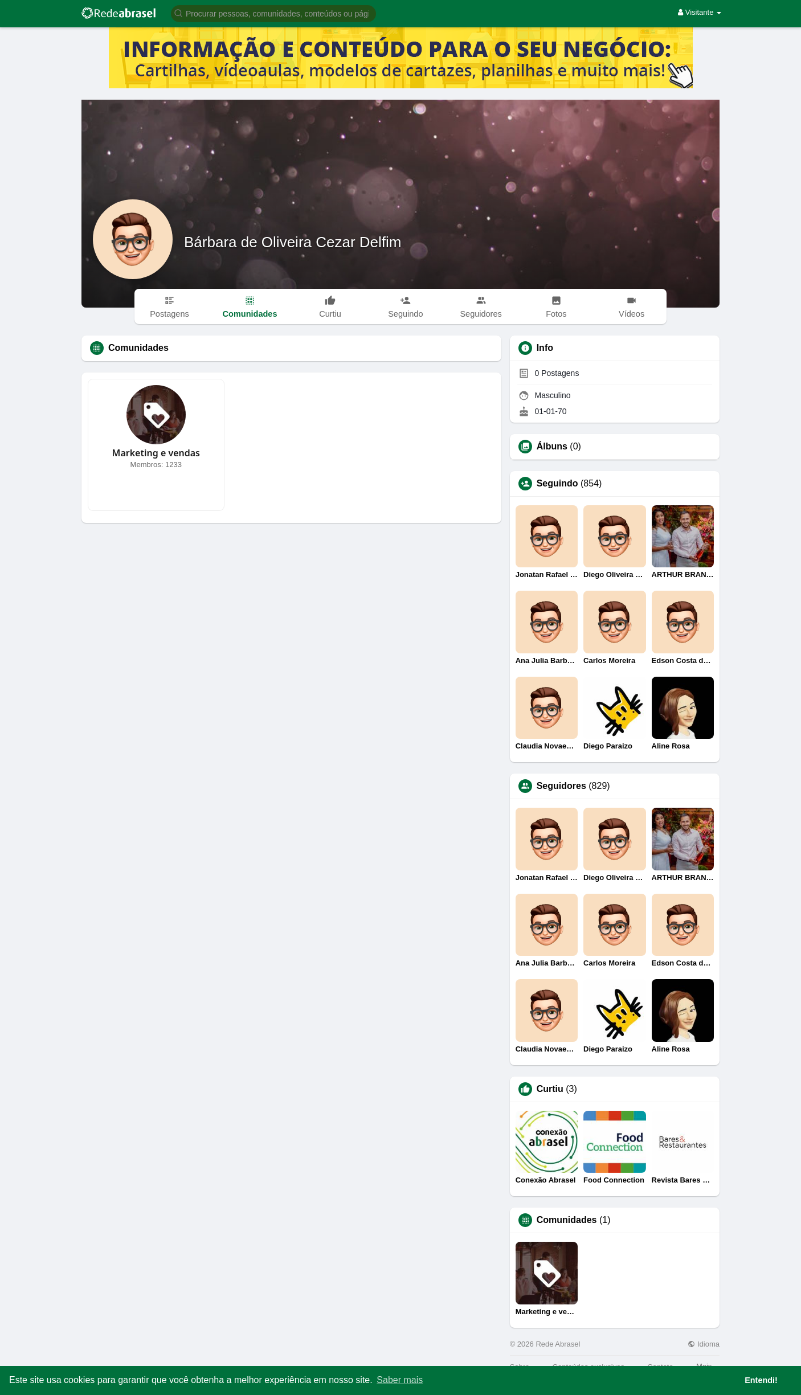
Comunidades (567, 1220)
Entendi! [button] (761, 1380)
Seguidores (561, 786)
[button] (273, 12)
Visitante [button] (699, 12)
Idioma (704, 1344)
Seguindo (557, 483)
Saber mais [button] (400, 1380)
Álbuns (552, 446)
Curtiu (550, 1089)
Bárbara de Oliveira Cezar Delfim (292, 242)
